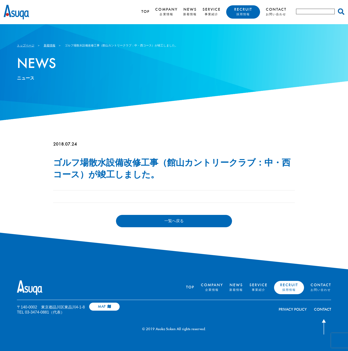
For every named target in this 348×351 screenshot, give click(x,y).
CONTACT (276, 12)
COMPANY (166, 12)
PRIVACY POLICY (293, 310)
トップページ (25, 45)
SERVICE (212, 12)
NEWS (190, 12)
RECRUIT (243, 12)
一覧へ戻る (174, 221)
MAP (104, 307)
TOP (145, 12)
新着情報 (49, 45)
